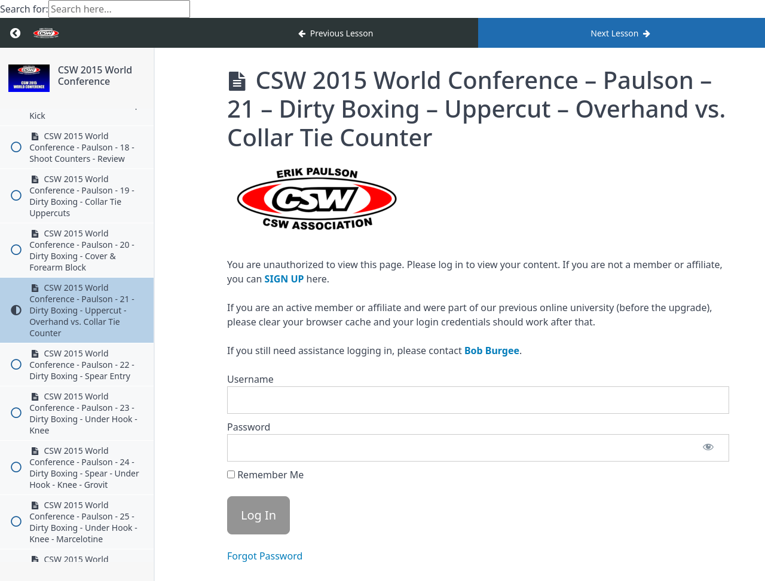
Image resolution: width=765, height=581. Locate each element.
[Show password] (708, 448)
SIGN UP (284, 278)
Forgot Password (264, 555)
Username (250, 379)
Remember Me (265, 474)
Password (248, 427)
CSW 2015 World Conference (106, 79)
